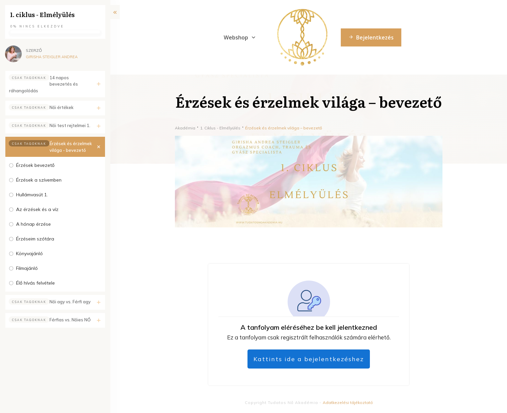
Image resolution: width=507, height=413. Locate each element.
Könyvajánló (29, 253)
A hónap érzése (33, 224)
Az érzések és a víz (37, 209)
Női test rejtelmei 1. (69, 125)
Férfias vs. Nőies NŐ (70, 319)
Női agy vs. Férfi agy (70, 301)
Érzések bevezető (35, 165)
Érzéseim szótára (35, 239)
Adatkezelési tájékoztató (348, 402)
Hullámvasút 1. (32, 195)
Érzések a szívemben (39, 180)
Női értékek (61, 107)
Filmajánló (27, 268)
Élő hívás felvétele (35, 283)
